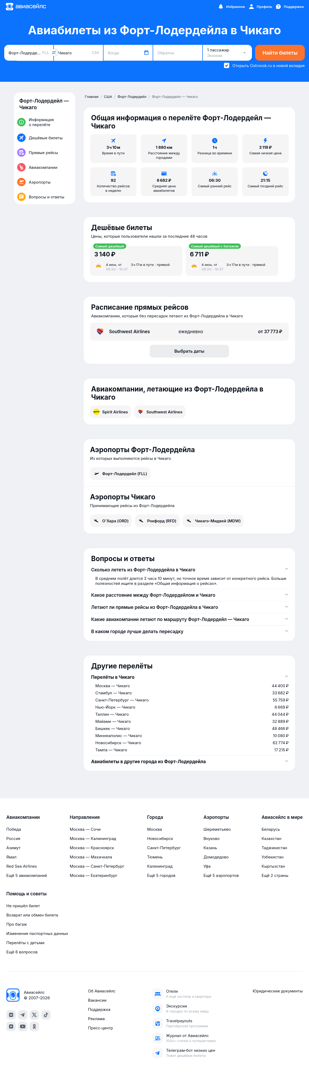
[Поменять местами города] (53, 52)
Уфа (206, 866)
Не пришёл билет (23, 905)
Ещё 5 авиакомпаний (26, 875)
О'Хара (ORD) (111, 521)
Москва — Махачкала (91, 856)
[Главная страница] (25, 6)
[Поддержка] (289, 6)
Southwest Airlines (159, 412)
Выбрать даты (189, 351)
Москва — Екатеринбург (94, 875)
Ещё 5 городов (161, 875)
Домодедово (215, 856)
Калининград (159, 866)
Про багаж (16, 924)
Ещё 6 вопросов (22, 951)
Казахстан (271, 838)
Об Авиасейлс (101, 990)
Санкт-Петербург (164, 847)
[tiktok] (46, 1015)
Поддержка (99, 1009)
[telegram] (23, 1015)
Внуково (211, 838)
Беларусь (270, 829)
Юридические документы (278, 990)
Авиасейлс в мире (282, 817)
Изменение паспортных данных (37, 933)
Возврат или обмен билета (32, 915)
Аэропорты (216, 817)
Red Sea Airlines (21, 866)
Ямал (11, 856)
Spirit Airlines (110, 412)
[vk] (11, 1015)
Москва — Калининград (93, 838)
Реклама (96, 1018)
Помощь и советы (26, 893)
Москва (154, 829)
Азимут (13, 847)
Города (155, 817)
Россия (13, 838)
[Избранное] (231, 6)
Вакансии (97, 1000)
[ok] (34, 1026)
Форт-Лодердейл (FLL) (120, 473)
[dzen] (11, 1026)
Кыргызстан (273, 866)
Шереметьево (217, 829)
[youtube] (23, 1026)
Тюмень (155, 856)
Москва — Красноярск (92, 847)
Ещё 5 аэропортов (221, 875)
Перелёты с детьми (25, 942)
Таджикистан (274, 847)
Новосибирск (160, 838)
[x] (34, 1015)
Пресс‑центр (100, 1027)
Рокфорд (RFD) (157, 521)
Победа (13, 829)
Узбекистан (272, 856)
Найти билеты (280, 53)
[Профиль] (260, 6)
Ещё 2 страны (274, 875)
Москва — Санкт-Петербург (97, 866)
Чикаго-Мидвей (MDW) (213, 521)
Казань (210, 847)
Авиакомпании (23, 817)
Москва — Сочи (85, 829)
